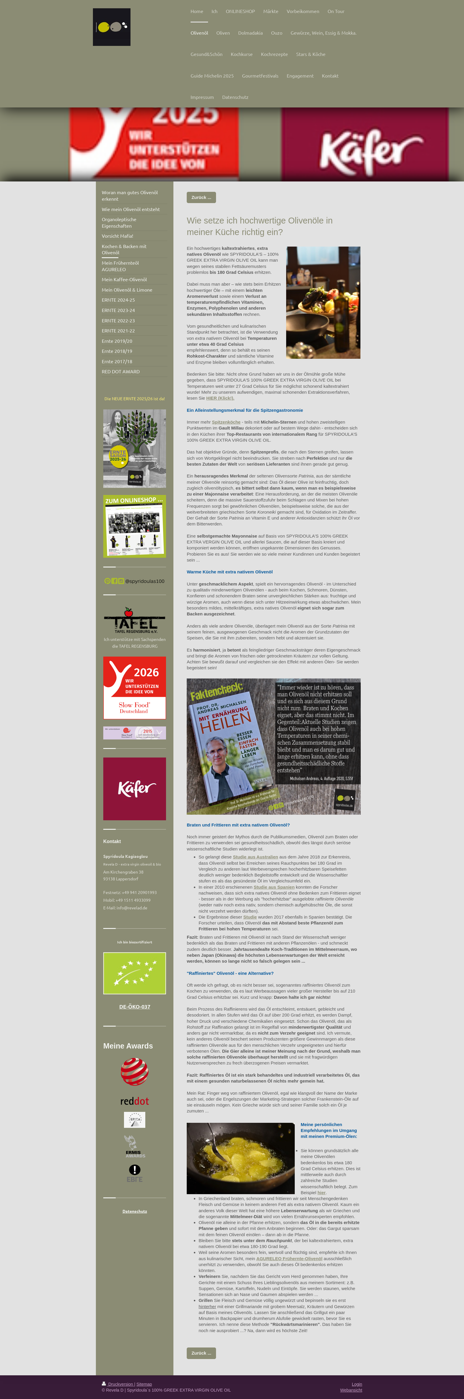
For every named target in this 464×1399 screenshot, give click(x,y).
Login (357, 1384)
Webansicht (351, 1390)
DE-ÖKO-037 (134, 1006)
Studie (250, 916)
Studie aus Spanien (274, 887)
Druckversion (118, 1384)
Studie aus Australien (255, 856)
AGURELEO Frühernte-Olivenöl (289, 1258)
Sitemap (144, 1384)
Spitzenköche (226, 421)
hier (322, 1192)
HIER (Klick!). (220, 398)
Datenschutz (135, 1211)
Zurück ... (201, 197)
